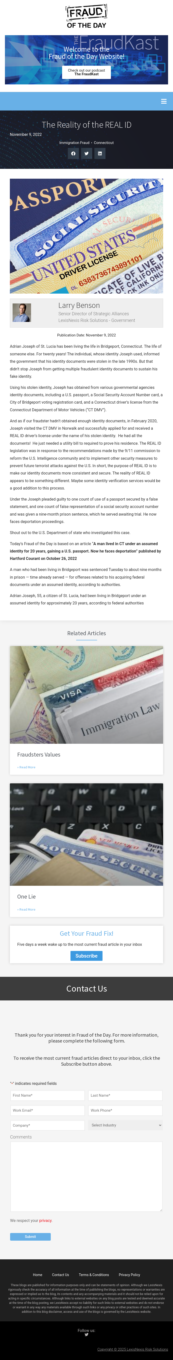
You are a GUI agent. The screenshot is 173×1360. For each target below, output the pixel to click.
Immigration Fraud (74, 143)
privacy (45, 1220)
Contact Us (60, 1275)
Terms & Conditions (94, 1275)
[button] (163, 101)
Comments (21, 1137)
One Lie (26, 896)
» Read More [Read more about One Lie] (26, 909)
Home (37, 1275)
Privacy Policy (129, 1275)
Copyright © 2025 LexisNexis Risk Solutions (132, 1349)
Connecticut (104, 143)
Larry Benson (79, 305)
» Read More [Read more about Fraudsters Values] (26, 767)
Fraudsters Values (38, 754)
